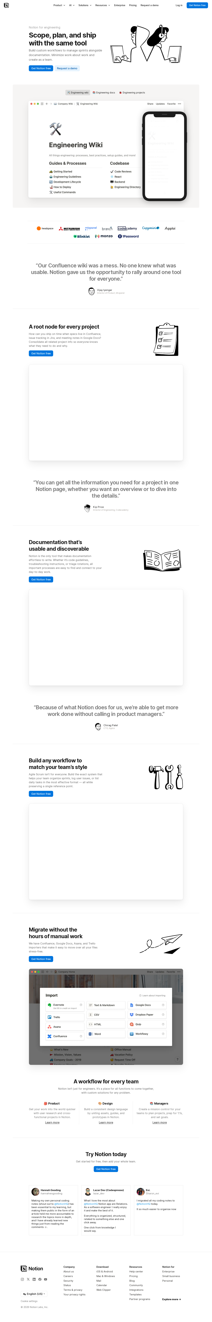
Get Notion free (41, 68)
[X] (28, 1279)
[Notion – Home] (6, 5)
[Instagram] (22, 1279)
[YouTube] (45, 1279)
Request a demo (67, 68)
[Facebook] (40, 1279)
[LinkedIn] (34, 1279)
